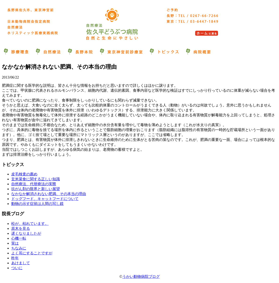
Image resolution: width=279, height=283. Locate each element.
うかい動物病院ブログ (141, 277)
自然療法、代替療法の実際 (33, 184)
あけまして (20, 263)
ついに (16, 268)
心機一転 (18, 238)
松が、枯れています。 (30, 224)
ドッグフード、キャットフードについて (45, 199)
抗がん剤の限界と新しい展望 (35, 189)
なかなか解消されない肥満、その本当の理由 (48, 194)
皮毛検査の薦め (24, 174)
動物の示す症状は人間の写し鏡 (37, 204)
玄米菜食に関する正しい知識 (35, 179)
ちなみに (18, 248)
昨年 (15, 258)
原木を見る (20, 228)
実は (15, 243)
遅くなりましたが (26, 233)
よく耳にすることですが (31, 253)
